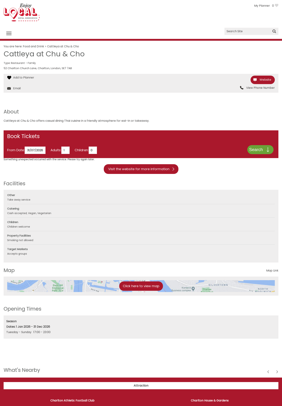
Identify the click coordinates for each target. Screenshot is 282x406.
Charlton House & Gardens (210, 401)
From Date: (16, 150)
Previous (277, 373)
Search (256, 149)
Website (265, 80)
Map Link (272, 271)
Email (17, 88)
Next (268, 373)
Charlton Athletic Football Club (72, 401)
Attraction (141, 386)
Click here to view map (141, 286)
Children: (82, 150)
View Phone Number (260, 88)
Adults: (56, 150)
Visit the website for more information (138, 169)
